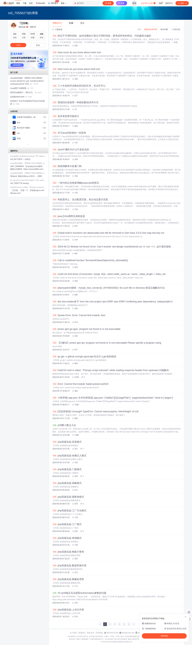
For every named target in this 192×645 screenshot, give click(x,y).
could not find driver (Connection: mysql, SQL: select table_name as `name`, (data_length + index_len (109, 274)
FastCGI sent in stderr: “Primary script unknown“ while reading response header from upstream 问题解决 (110, 370)
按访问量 (164, 29)
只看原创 (57, 29)
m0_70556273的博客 (23, 13)
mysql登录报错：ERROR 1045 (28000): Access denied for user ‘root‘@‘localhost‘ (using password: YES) (27, 81)
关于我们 (73, 633)
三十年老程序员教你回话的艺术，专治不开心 (79, 85)
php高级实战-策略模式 (67, 483)
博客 (18, 3)
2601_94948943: (17, 166)
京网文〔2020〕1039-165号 (114, 636)
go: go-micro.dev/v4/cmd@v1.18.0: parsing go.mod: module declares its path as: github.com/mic (28, 180)
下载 (24, 3)
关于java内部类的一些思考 (69, 133)
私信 (38, 45)
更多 (64, 3)
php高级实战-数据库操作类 (69, 565)
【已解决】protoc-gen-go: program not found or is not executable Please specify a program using (106, 342)
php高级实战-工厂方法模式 (69, 510)
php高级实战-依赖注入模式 (69, 455)
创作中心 (169, 3)
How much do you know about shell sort (76, 69)
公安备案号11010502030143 (77, 636)
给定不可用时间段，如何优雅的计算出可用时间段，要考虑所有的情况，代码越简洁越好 (101, 35)
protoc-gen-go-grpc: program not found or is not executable (86, 329)
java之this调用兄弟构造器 (68, 216)
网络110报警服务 (82, 639)
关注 (18, 45)
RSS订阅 (176, 29)
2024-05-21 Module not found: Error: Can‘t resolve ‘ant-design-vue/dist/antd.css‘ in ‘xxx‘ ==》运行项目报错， (112, 246)
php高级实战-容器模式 (67, 442)
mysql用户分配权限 (22, 88)
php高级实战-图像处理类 (68, 579)
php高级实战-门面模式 (67, 469)
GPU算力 (53, 2)
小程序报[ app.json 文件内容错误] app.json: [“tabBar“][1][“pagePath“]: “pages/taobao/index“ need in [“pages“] (112, 397)
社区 (31, 3)
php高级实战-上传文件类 (68, 609)
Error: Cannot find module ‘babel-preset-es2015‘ (80, 384)
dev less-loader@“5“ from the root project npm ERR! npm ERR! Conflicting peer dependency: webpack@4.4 (112, 301)
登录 (134, 3)
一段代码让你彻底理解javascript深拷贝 (75, 183)
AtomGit (40, 3)
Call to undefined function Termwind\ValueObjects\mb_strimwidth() (90, 260)
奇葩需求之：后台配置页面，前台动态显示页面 (80, 199)
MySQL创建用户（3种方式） (25, 92)
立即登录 (164, 636)
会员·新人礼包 (148, 3)
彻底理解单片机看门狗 (67, 166)
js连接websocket (21, 97)
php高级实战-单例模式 (67, 538)
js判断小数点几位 (64, 425)
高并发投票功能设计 (65, 116)
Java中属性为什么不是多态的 (70, 149)
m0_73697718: (16, 183)
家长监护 (72, 639)
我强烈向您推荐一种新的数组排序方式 (75, 102)
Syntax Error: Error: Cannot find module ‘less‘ (79, 315)
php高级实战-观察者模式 (68, 496)
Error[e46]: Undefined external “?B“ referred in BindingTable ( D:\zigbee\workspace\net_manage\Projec (28, 156)
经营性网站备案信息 (132, 636)
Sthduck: (14, 176)
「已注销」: (15, 190)
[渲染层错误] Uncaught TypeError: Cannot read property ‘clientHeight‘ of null (95, 411)
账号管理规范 (122, 639)
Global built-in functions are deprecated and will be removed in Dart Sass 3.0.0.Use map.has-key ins (108, 233)
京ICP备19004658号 (96, 636)
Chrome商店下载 (111, 639)
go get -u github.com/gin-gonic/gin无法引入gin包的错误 (84, 356)
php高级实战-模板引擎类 (68, 551)
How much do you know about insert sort (76, 52)
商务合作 (90, 633)
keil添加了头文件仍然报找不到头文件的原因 (27, 102)
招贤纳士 (82, 633)
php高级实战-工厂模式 (67, 524)
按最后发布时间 (150, 29)
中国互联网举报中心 (96, 639)
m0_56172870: (16, 159)
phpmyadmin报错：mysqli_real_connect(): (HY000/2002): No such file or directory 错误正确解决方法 (108, 287)
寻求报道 (99, 633)
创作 (182, 3)
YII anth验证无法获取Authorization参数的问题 (79, 593)
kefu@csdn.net (128, 633)
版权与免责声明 (133, 639)
